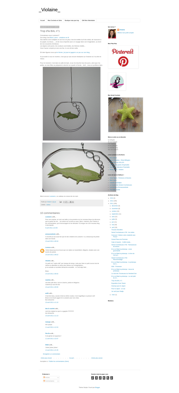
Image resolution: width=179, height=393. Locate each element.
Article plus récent (46, 358)
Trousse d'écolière (117, 230)
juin (113, 222)
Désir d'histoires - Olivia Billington (120, 160)
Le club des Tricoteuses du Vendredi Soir (124, 273)
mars (113, 294)
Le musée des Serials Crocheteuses (121, 185)
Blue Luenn (113, 180)
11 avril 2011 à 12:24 (51, 327)
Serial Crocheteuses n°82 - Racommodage (119, 258)
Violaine (122, 30)
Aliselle (47, 261)
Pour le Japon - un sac (118, 289)
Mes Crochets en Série (55, 20)
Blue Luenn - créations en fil (59, 37)
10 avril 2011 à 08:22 (51, 254)
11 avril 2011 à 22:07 (51, 338)
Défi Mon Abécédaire (88, 20)
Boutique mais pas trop (72, 20)
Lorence (48, 247)
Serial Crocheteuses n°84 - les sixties (122, 232)
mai (113, 224)
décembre (115, 206)
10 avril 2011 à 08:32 (51, 274)
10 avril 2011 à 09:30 (51, 287)
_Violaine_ (49, 9)
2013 (112, 198)
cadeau (48, 204)
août (113, 216)
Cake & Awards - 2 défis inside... (121, 242)
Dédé (47, 345)
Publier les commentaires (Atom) (59, 361)
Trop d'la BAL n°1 (116, 280)
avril (113, 227)
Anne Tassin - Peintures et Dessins (120, 178)
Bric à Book (113, 158)
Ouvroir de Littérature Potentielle (120, 167)
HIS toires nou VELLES (117, 162)
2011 (112, 203)
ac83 (46, 293)
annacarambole (50, 234)
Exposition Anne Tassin (118, 283)
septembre (115, 214)
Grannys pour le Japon (118, 286)
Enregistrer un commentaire (51, 354)
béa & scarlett (49, 308)
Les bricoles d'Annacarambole (119, 187)
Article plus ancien (97, 358)
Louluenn (52, 196)
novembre (115, 208)
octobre (114, 211)
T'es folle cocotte (115, 190)
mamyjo (48, 322)
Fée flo (47, 333)
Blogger (97, 387)
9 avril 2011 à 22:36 (51, 228)
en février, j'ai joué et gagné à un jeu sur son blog (73, 52)
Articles (46, 377)
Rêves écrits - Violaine (116, 169)
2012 (112, 201)
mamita (47, 280)
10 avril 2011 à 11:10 (51, 302)
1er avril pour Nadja (117, 291)
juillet (113, 219)
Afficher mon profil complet (125, 33)
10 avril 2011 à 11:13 (51, 316)
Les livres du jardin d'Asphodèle (119, 165)
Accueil (42, 20)
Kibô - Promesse (116, 266)
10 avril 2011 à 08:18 (51, 241)
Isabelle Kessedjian (116, 183)
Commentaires (48, 381)
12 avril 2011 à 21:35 (51, 350)
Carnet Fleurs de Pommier (119, 239)
